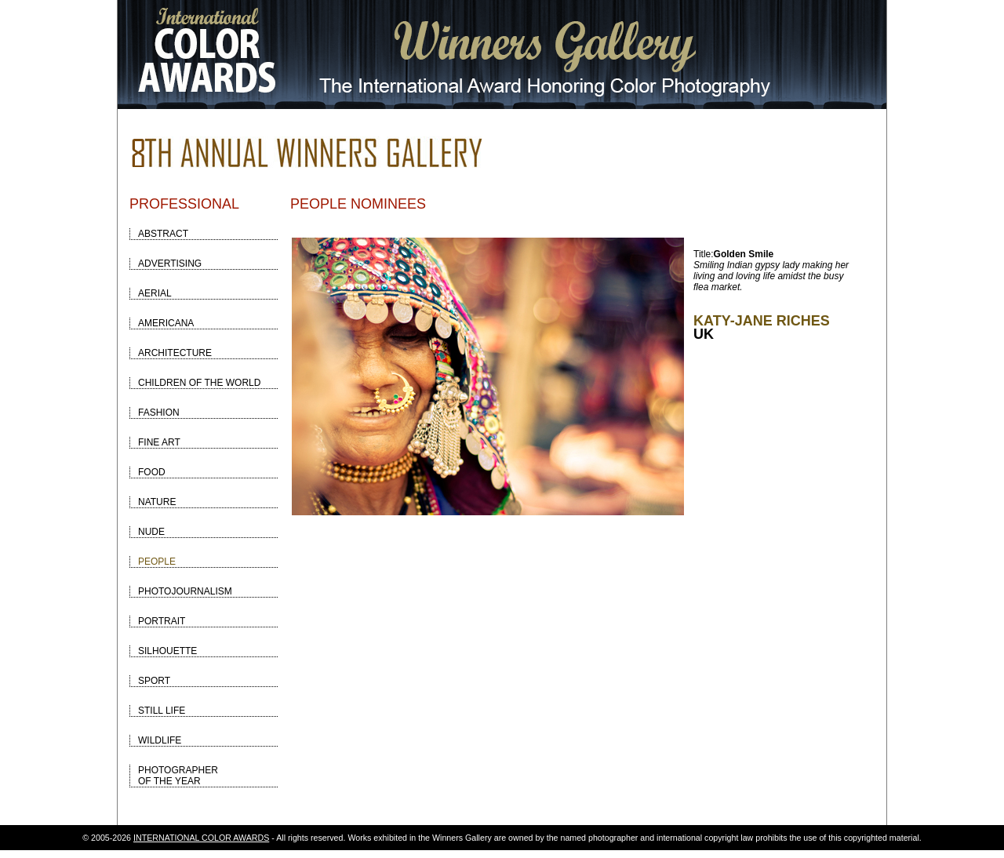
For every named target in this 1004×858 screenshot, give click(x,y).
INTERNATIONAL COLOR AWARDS (201, 837)
